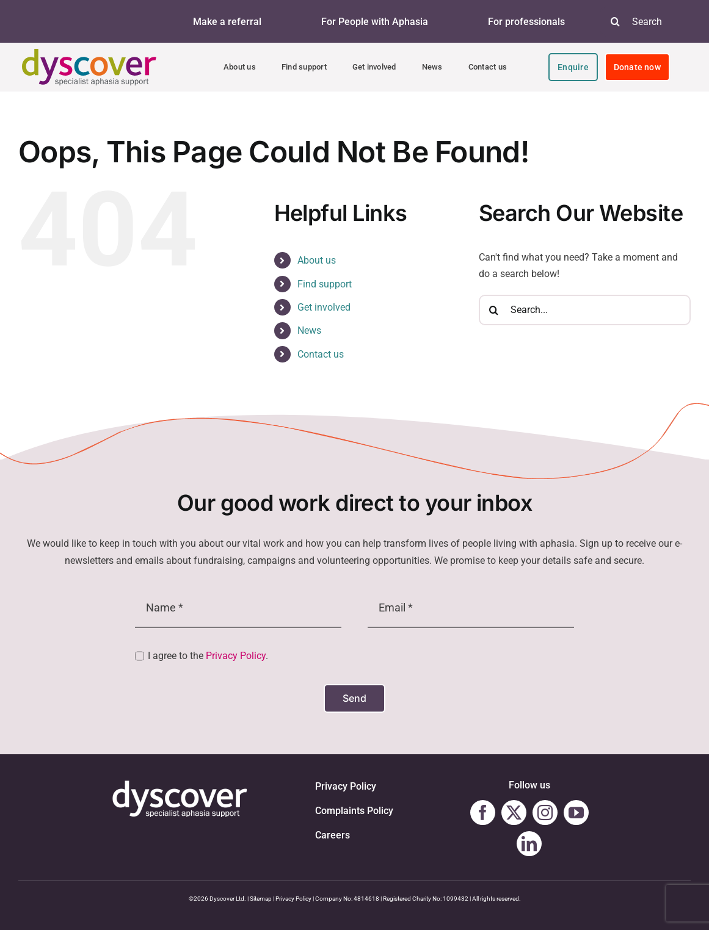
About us (316, 260)
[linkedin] (529, 843)
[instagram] (545, 812)
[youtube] (576, 812)
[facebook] (482, 812)
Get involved (324, 307)
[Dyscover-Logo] (89, 53)
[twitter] (513, 812)
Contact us (320, 354)
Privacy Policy (236, 655)
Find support (324, 284)
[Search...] (585, 310)
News (309, 330)
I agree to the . (208, 655)
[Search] (615, 21)
